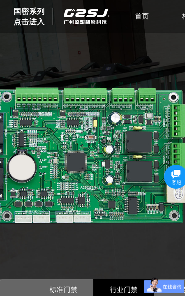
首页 (142, 16)
